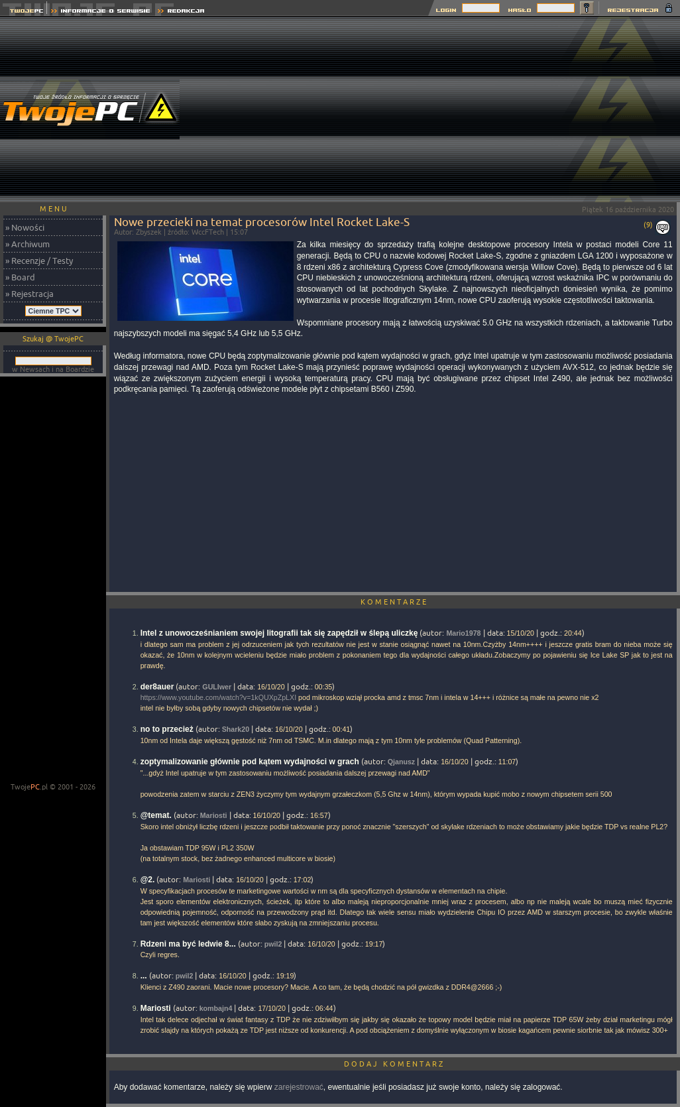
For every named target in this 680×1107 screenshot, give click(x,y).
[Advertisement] (439, 109)
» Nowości (24, 227)
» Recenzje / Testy (39, 260)
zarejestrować (298, 1087)
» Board (20, 277)
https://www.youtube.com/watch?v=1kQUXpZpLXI (218, 697)
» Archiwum (27, 244)
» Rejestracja (29, 293)
